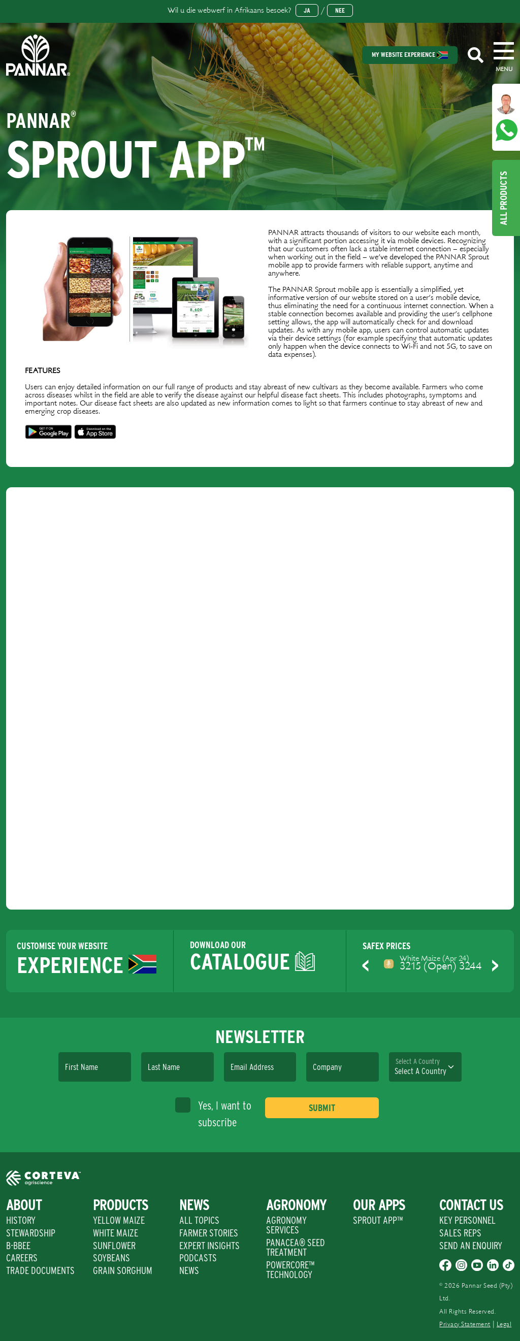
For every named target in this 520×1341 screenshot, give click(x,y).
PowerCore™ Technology (290, 1270)
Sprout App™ (378, 1220)
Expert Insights (209, 1245)
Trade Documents (40, 1270)
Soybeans (111, 1258)
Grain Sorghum (122, 1270)
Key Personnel (467, 1220)
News (189, 1270)
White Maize (115, 1233)
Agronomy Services (286, 1225)
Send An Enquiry (470, 1245)
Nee (340, 10)
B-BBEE (18, 1245)
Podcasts (198, 1258)
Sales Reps (460, 1233)
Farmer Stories (208, 1233)
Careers (22, 1258)
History (21, 1220)
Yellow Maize (119, 1220)
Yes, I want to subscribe (213, 1113)
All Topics (199, 1220)
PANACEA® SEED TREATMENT (295, 1247)
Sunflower (114, 1245)
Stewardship (30, 1233)
